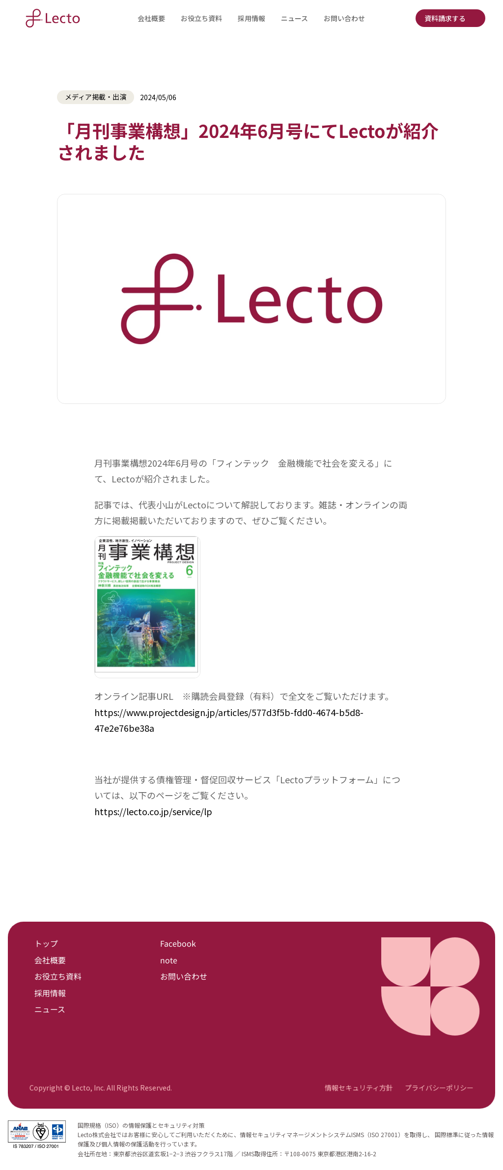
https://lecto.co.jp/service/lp (153, 811)
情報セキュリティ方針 (359, 1087)
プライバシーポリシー (439, 1087)
